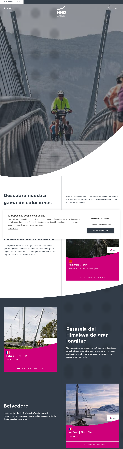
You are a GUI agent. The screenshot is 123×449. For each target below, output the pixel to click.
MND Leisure (14, 184)
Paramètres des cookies (100, 218)
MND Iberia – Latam (12, 2)
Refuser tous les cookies (101, 224)
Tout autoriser (100, 231)
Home (5, 184)
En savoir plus (13, 228)
